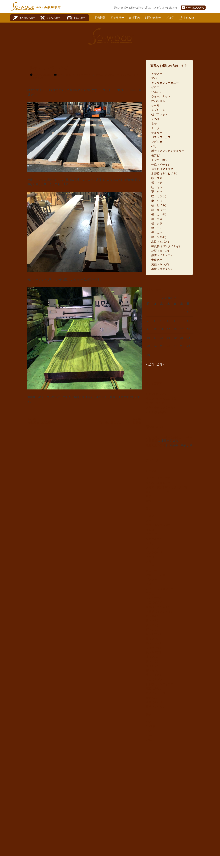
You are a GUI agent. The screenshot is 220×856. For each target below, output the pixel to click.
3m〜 (149, 721)
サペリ (155, 105)
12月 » (160, 364)
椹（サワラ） (159, 209)
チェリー (156, 132)
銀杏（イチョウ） (162, 255)
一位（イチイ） (160, 164)
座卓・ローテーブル (158, 491)
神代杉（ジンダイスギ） (166, 246)
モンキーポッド (84, 74)
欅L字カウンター (156, 403)
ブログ (170, 17)
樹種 (148, 508)
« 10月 (150, 364)
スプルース (158, 110)
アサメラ (156, 73)
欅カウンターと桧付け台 (161, 398)
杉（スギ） (158, 178)
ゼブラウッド (159, 114)
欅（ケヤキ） (159, 237)
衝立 (148, 500)
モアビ (155, 155)
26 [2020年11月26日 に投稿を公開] (168, 346)
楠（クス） (158, 218)
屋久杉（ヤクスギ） (163, 169)
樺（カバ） (158, 232)
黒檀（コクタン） (162, 269)
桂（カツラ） (159, 196)
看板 (148, 496)
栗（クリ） (158, 191)
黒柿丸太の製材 (155, 445)
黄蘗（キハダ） (160, 264)
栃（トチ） (158, 182)
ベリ (154, 146)
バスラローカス (160, 137)
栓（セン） (158, 187)
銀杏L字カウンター (157, 393)
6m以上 (70, 74)
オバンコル (158, 100)
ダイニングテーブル (158, 478)
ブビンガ (156, 141)
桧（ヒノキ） (159, 205)
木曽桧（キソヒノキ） (165, 173)
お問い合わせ (153, 17)
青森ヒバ (156, 259)
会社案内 (134, 17)
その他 (155, 119)
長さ (148, 714)
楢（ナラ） (158, 223)
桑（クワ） (158, 200)
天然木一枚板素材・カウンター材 (114, 74)
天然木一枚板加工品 (158, 482)
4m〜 (149, 730)
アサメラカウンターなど (161, 407)
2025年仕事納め (156, 412)
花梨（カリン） (160, 250)
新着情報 (100, 17)
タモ (154, 123)
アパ (154, 78)
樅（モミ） (158, 228)
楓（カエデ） (159, 214)
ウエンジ (156, 91)
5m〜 (60, 74)
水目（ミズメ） (160, 241)
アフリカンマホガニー (165, 82)
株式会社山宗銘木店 (48, 7)
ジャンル (151, 470)
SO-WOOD (22, 6)
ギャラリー (117, 17)
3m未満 (150, 726)
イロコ (155, 87)
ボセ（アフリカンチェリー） (169, 150)
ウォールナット (160, 96)
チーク (155, 128)
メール (193, 7)
